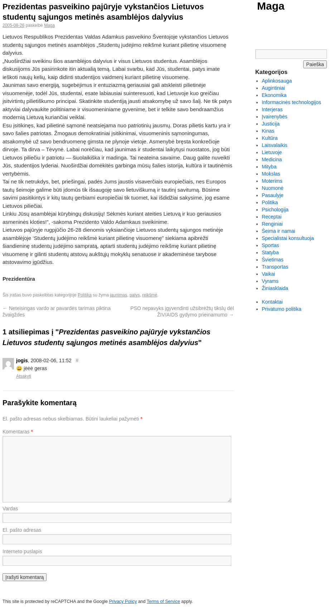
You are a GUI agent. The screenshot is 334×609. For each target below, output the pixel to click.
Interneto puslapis (22, 551)
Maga (271, 6)
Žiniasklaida (275, 288)
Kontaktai (272, 302)
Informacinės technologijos (291, 102)
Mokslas (271, 174)
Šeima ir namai (278, 231)
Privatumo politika (281, 309)
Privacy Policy (123, 601)
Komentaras (18, 431)
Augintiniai (273, 88)
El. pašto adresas (22, 530)
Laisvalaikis (274, 145)
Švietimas (273, 259)
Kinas (268, 131)
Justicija (271, 124)
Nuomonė (273, 188)
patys (135, 295)
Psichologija (275, 209)
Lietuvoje (272, 152)
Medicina (272, 159)
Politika (85, 295)
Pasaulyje (273, 195)
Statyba (270, 252)
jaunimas (118, 295)
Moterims (272, 181)
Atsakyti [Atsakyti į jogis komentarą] (23, 376)
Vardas (10, 508)
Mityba (269, 167)
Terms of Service (163, 601)
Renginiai (272, 224)
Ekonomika (274, 95)
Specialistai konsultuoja (288, 238)
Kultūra (269, 138)
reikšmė (149, 295)
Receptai (271, 217)
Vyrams (270, 281)
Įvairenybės (274, 116)
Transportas (275, 267)
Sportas (270, 245)
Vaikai (268, 274)
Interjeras (272, 109)
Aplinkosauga (277, 81)
